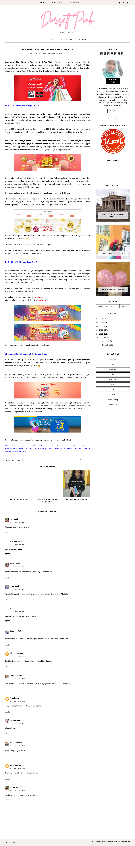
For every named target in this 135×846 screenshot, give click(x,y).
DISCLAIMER (74, 2)
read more (113, 111)
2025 (101, 318)
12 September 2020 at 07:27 (18, 634)
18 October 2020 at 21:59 (17, 678)
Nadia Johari (15, 564)
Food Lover (113, 379)
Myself (113, 384)
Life (113, 374)
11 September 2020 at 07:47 (18, 589)
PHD (113, 389)
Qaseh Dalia (15, 787)
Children (82, 40)
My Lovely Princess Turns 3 (113, 290)
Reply (7, 532)
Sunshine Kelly (16, 631)
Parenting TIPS (113, 405)
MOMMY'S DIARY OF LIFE (122, 842)
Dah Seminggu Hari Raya (113, 253)
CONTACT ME (57, 2)
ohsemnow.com (16, 653)
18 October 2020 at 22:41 (17, 701)
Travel (51, 40)
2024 (101, 322)
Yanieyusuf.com (16, 765)
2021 (101, 334)
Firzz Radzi (14, 698)
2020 (101, 337)
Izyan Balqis (15, 586)
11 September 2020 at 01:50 (18, 567)
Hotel (113, 395)
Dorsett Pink (101, 842)
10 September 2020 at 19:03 (18, 544)
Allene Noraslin (16, 541)
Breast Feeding (113, 400)
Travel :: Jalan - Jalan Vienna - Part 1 (112, 215)
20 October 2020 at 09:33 (17, 768)
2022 (101, 330)
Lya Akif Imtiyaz (16, 675)
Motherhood (66, 40)
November (105, 345)
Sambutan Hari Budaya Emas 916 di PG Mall (47, 49)
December (105, 341)
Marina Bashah (16, 743)
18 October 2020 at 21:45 (17, 656)
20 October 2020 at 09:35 (17, 790)
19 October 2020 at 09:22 (17, 723)
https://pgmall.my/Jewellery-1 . (56, 204)
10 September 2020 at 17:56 (18, 522)
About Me (41, 2)
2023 (101, 326)
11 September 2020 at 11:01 (18, 611)
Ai (11, 608)
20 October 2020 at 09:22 (17, 745)
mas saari (14, 519)
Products (34, 53)
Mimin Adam (15, 720)
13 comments (85, 460)
